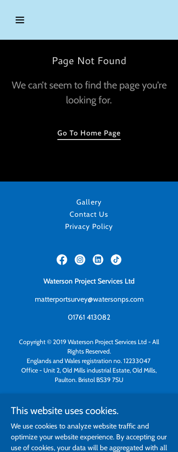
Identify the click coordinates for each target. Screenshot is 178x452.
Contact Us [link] (89, 214)
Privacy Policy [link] (89, 226)
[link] (62, 260)
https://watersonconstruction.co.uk (89, 408)
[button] (29, 20)
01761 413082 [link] (89, 317)
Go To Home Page (89, 133)
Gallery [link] (88, 202)
